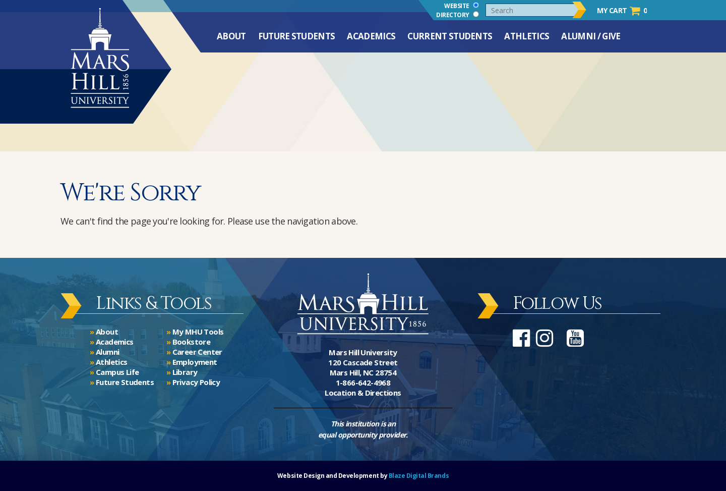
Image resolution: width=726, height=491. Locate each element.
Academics (371, 41)
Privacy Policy (196, 382)
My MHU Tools (198, 331)
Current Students (450, 41)
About (231, 41)
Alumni (107, 352)
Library (185, 372)
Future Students (297, 41)
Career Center (197, 352)
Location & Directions (363, 393)
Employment (194, 362)
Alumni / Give (591, 41)
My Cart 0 (622, 10)
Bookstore (191, 342)
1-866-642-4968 (363, 382)
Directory (457, 15)
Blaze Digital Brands (419, 475)
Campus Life (117, 372)
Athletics (527, 41)
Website (461, 6)
